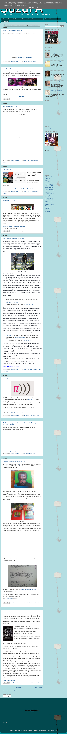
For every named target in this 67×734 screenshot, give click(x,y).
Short (52, 204)
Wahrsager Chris (54, 53)
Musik (30, 61)
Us (31, 491)
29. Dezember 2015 (28, 304)
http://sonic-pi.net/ (17, 413)
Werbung (37, 191)
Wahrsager (48, 207)
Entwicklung (47, 183)
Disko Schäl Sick (7, 69)
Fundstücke (26, 61)
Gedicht (46, 190)
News (28, 160)
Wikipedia (9, 598)
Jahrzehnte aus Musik (9, 200)
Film (28, 603)
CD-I (20, 464)
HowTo (52, 190)
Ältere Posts (38, 688)
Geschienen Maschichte (10, 106)
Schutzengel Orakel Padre (56, 90)
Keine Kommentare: (15, 61)
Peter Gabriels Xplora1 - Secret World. (14, 461)
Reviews (15, 18)
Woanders (5, 193)
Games (30, 415)
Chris (52, 177)
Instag (28, 18)
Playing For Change (12, 451)
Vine (53, 205)
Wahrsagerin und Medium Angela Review (56, 62)
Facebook (40, 18)
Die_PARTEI (48, 182)
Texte (9, 18)
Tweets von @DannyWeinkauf (51, 128)
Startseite (18, 688)
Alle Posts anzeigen (33, 25)
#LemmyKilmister (10, 335)
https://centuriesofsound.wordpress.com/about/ (14, 226)
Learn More (31, 7)
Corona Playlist (7, 169)
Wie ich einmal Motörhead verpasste (13, 238)
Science (34, 231)
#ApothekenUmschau (19, 337)
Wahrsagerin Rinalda (55, 81)
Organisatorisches (34, 160)
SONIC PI (5, 378)
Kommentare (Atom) (12, 690)
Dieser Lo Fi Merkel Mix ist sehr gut (13, 30)
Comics (46, 180)
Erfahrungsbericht (28, 369)
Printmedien (51, 200)
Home (4, 18)
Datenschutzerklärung (54, 18)
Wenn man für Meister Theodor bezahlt (56, 72)
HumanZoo (34, 369)
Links (33, 18)
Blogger (54, 730)
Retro (39, 603)
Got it (38, 7)
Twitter (46, 205)
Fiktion (49, 186)
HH (45, 18)
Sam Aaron (31, 399)
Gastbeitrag (51, 189)
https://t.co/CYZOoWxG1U (12, 302)
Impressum (5, 21)
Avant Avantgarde (8, 612)
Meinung (40, 369)
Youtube (34, 61)
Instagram (47, 193)
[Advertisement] (54, 114)
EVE (18, 498)
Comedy (48, 179)
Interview (52, 193)
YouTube (22, 18)
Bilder (25, 603)
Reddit (46, 201)
